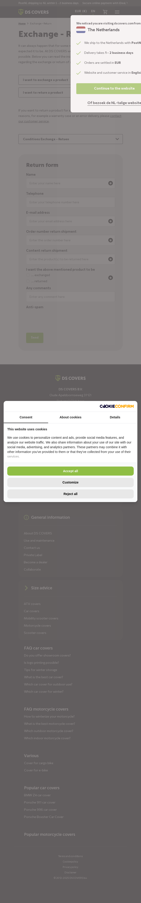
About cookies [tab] (70, 417)
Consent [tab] (26, 417)
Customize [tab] (70, 482)
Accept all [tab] (70, 471)
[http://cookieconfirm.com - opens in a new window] (117, 406)
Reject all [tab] (70, 494)
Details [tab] (115, 417)
